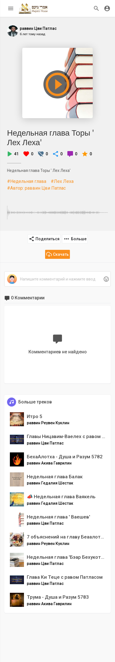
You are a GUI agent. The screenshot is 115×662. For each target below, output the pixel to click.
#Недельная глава (26, 181)
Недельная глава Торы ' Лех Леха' (50, 137)
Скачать (57, 254)
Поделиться (44, 239)
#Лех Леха (62, 181)
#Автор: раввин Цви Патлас (36, 188)
